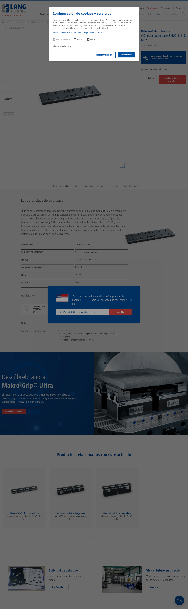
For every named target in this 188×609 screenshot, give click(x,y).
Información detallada (61, 46)
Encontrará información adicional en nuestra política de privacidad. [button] (78, 32)
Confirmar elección (104, 54)
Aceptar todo (126, 54)
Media (91, 39)
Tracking (78, 39)
